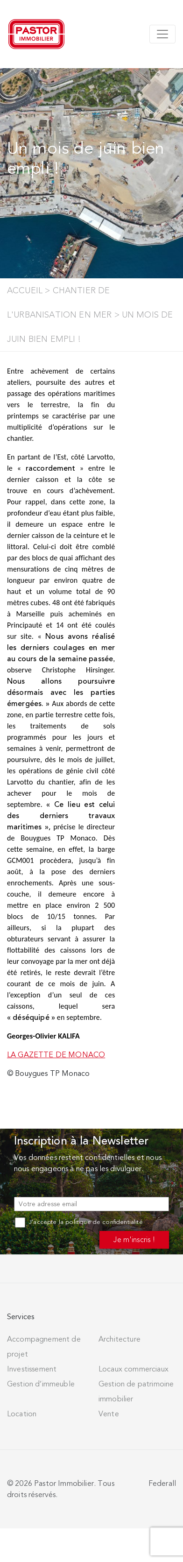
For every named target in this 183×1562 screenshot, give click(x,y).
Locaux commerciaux (134, 1369)
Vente (109, 1414)
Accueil (24, 290)
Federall (162, 1483)
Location (21, 1414)
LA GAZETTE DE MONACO (56, 1055)
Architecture (120, 1339)
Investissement (31, 1369)
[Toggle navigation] (162, 34)
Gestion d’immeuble (41, 1384)
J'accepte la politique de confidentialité (79, 1222)
